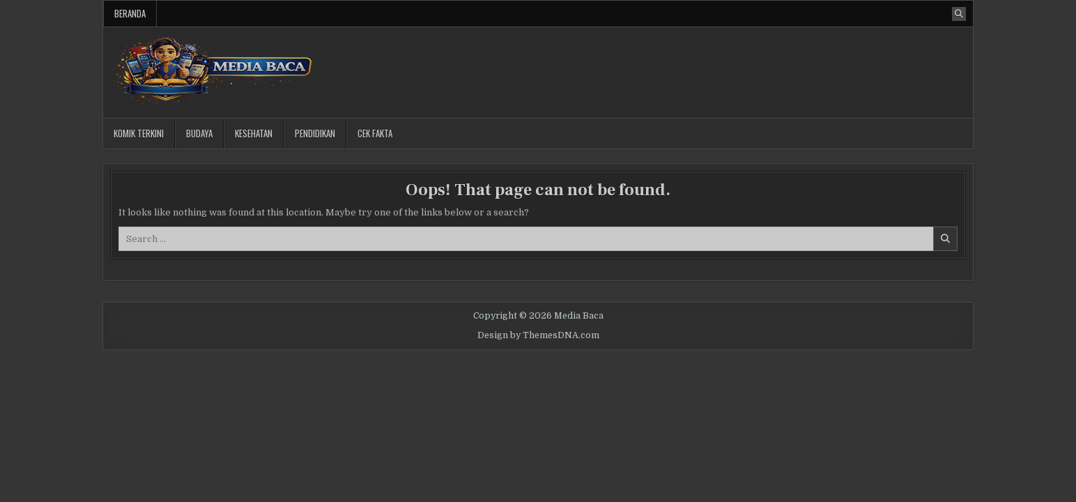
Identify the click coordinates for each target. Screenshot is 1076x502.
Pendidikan (315, 133)
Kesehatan (253, 133)
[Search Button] (959, 14)
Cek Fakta (375, 133)
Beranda (130, 13)
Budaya (199, 133)
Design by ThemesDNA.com (538, 335)
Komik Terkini (139, 133)
